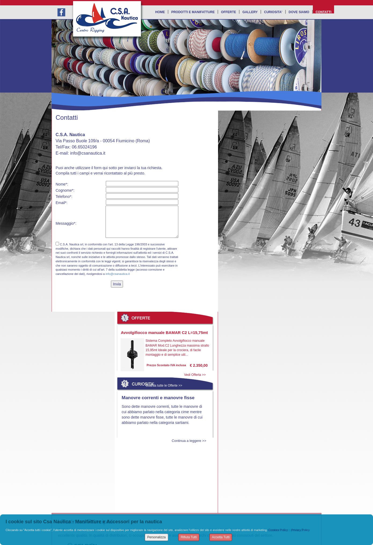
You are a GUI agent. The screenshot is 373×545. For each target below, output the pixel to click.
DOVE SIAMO (299, 11)
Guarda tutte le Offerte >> (164, 385)
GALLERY (250, 11)
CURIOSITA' (273, 11)
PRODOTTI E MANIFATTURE (193, 11)
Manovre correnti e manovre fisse (158, 397)
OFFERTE (228, 11)
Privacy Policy (300, 530)
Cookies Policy (278, 530)
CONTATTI (323, 11)
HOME (160, 11)
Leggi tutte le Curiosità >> (164, 470)
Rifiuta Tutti (189, 537)
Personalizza (156, 537)
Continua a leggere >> (189, 441)
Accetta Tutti (221, 537)
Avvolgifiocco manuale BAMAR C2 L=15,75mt (164, 332)
